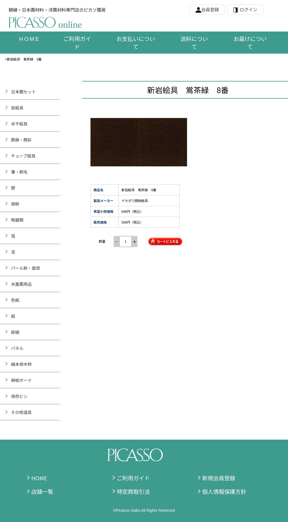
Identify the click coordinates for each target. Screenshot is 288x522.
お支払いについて (135, 43)
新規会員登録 (218, 478)
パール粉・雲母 (25, 268)
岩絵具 (17, 108)
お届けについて (250, 43)
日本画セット (23, 92)
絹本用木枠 (21, 364)
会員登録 (210, 9)
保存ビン (19, 396)
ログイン (248, 9)
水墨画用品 (21, 284)
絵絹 (15, 332)
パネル (17, 348)
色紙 (15, 300)
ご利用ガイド (77, 43)
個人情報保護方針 (224, 491)
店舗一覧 (42, 491)
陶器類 (17, 220)
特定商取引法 (133, 491)
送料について (194, 43)
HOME (39, 478)
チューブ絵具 (23, 156)
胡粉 (15, 204)
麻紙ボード (21, 380)
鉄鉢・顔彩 (21, 140)
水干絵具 (19, 124)
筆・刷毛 (19, 172)
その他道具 (21, 412)
